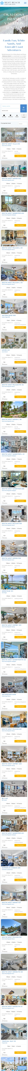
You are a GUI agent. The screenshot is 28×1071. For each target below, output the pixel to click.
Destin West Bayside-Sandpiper (9, 214)
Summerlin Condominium (7, 869)
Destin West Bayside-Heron (8, 180)
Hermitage (4, 592)
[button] (25, 130)
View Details (20, 156)
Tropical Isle (4, 1042)
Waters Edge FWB (6, 317)
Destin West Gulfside (6, 145)
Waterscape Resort (6, 696)
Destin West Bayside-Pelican (8, 249)
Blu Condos (4, 800)
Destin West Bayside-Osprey (8, 626)
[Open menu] (25, 3)
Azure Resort (5, 351)
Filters (23, 108)
